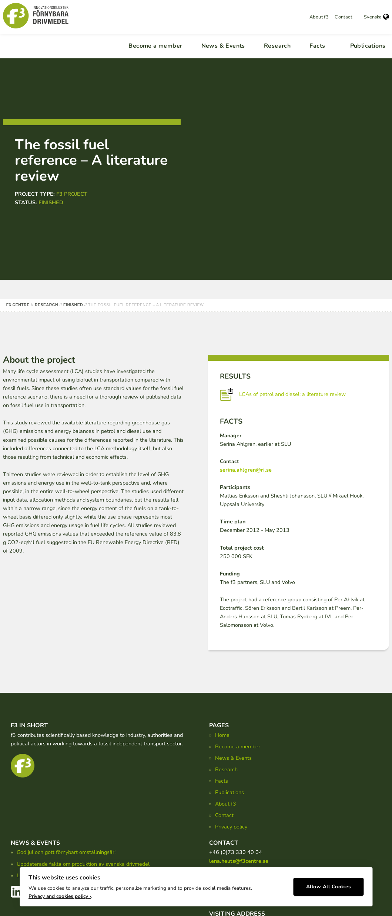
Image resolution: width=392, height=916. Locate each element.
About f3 (319, 17)
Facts (317, 46)
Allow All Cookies (328, 884)
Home (222, 735)
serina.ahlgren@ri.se (246, 470)
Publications (368, 46)
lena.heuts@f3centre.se (238, 861)
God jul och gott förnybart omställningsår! (66, 852)
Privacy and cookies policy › (60, 894)
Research (277, 46)
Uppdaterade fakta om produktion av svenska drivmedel (83, 864)
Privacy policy (231, 826)
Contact (343, 17)
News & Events (223, 46)
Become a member (155, 46)
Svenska (376, 17)
